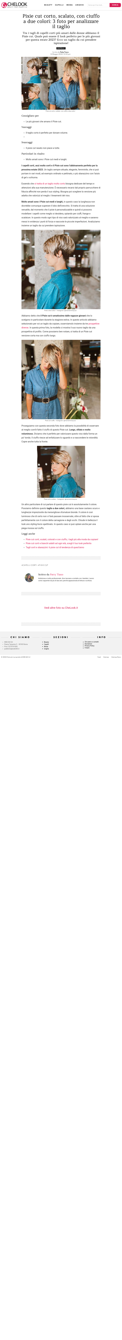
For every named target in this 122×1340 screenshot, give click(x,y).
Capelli (59, 5)
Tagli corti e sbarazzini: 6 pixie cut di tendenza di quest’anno (55, 547)
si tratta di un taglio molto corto (49, 183)
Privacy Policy (89, 646)
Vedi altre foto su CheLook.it (61, 607)
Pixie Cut (43, 565)
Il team (87, 648)
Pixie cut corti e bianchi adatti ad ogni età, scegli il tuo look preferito (58, 543)
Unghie (79, 5)
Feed (99, 657)
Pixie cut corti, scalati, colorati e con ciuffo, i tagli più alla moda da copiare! (62, 539)
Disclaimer (88, 644)
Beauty (48, 5)
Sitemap (106, 657)
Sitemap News (116, 657)
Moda (69, 5)
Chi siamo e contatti (92, 642)
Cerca (115, 5)
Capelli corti (30, 565)
